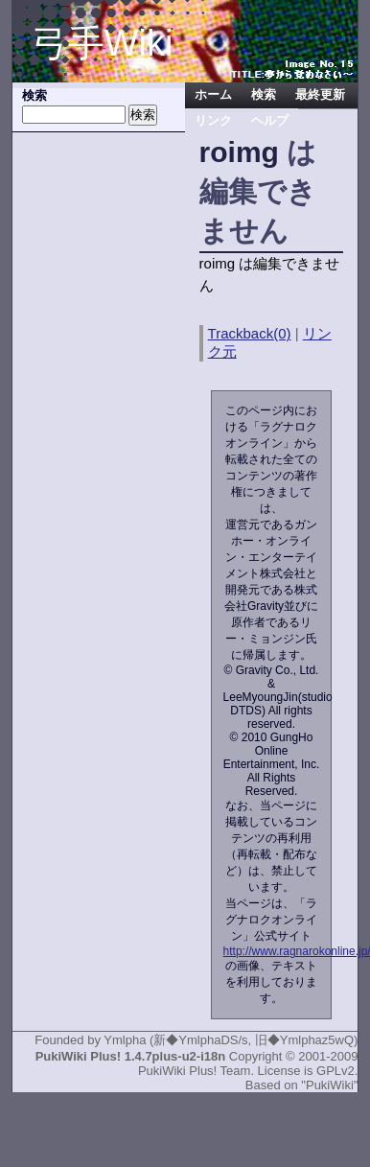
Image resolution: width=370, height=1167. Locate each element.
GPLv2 (335, 1070)
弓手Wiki (102, 43)
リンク (213, 121)
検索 (263, 95)
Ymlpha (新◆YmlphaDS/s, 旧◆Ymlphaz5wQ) (231, 1040)
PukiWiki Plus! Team (194, 1070)
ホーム (213, 95)
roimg (239, 152)
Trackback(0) (249, 333)
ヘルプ (270, 121)
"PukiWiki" (329, 1085)
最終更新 (320, 95)
